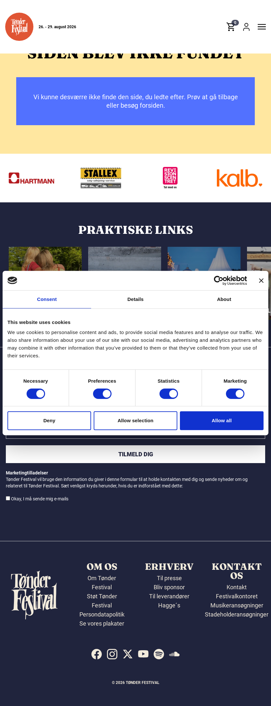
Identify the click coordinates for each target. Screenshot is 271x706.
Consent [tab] (47, 299)
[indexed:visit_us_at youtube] (143, 654)
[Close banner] (261, 280)
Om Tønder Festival (102, 583)
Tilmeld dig (135, 454)
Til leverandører (169, 596)
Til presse (169, 578)
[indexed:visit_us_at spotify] (159, 654)
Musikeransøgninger (236, 605)
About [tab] (224, 299)
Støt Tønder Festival (102, 601)
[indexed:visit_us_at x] (128, 654)
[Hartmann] (48, 178)
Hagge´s (169, 605)
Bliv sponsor (169, 587)
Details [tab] (135, 299)
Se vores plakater (101, 623)
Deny (49, 420)
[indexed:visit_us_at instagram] (112, 654)
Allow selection (136, 420)
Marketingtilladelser (27, 472)
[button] (19, 27)
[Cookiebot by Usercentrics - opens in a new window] (218, 280)
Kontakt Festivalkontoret (237, 592)
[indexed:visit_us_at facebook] (96, 654)
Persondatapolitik (101, 614)
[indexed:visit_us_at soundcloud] (174, 654)
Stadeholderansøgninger (236, 614)
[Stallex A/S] (117, 178)
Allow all (222, 420)
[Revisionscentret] (187, 178)
